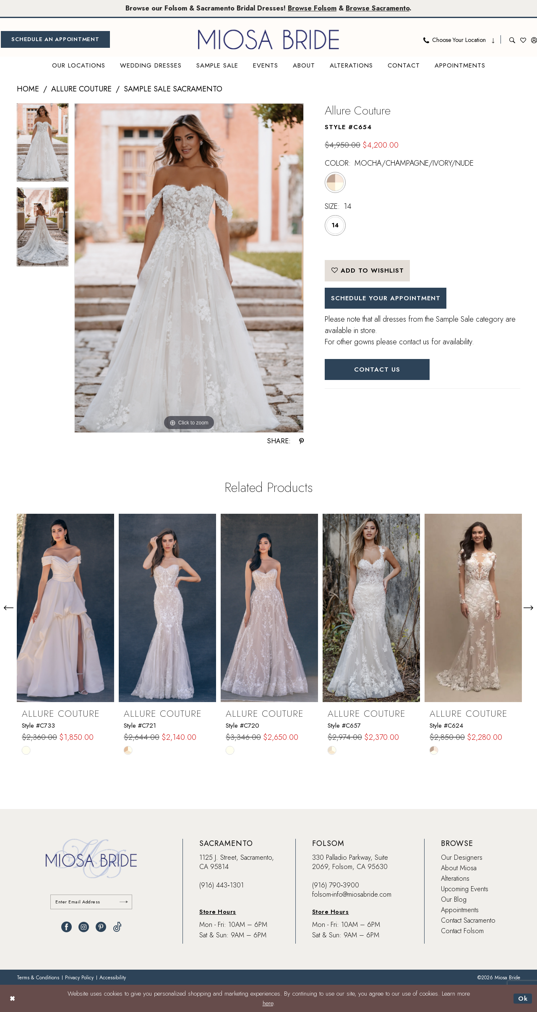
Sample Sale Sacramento (173, 88)
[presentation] (65, 608)
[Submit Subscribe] (123, 902)
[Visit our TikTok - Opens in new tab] (117, 927)
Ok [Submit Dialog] (523, 998)
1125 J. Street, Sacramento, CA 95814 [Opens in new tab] (236, 862)
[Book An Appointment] (55, 39)
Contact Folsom (462, 931)
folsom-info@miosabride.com (351, 894)
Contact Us (377, 369)
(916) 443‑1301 (221, 885)
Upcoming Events (464, 889)
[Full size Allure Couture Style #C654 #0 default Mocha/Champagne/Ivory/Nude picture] (189, 268)
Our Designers (461, 857)
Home (28, 88)
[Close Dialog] (12, 998)
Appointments (460, 910)
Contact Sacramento (468, 920)
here (268, 1003)
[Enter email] (91, 902)
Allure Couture (81, 88)
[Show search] (512, 39)
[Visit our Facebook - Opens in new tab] (66, 927)
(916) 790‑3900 (335, 885)
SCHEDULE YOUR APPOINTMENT (386, 298)
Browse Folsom (312, 8)
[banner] (268, 39)
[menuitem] (55, 39)
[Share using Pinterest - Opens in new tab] (301, 441)
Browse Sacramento (377, 8)
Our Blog (454, 899)
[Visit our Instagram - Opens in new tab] (83, 927)
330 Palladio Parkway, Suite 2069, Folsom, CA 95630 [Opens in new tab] (350, 862)
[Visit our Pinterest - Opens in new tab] (101, 927)
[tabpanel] (42, 145)
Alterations (455, 878)
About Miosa (459, 868)
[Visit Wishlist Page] (523, 39)
